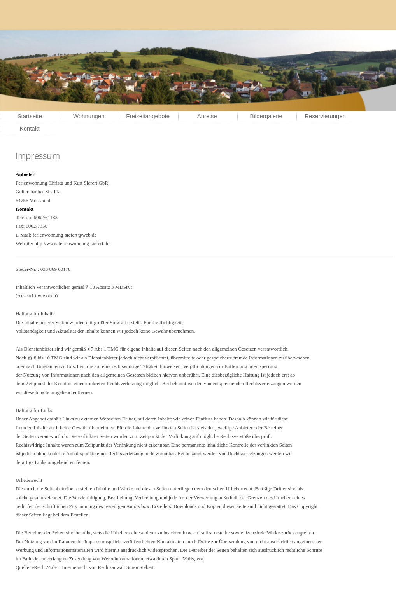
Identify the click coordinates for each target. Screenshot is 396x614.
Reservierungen (325, 116)
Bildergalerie (266, 116)
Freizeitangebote (148, 116)
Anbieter (25, 174)
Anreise (207, 116)
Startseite (30, 116)
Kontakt (30, 128)
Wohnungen (89, 116)
